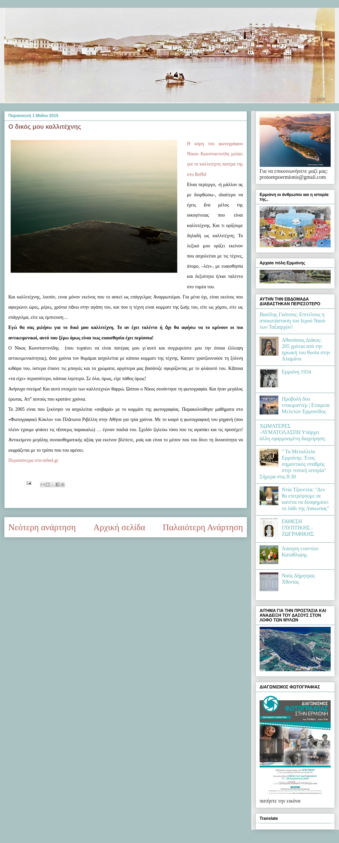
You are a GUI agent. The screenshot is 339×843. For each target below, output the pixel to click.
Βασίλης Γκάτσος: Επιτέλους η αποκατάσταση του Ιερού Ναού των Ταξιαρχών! (292, 320)
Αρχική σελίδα (119, 527)
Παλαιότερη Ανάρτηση (203, 527)
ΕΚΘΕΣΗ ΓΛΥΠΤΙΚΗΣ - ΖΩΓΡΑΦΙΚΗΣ (298, 527)
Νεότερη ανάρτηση (42, 527)
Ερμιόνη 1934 (296, 372)
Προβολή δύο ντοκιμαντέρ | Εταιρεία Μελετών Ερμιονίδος (306, 405)
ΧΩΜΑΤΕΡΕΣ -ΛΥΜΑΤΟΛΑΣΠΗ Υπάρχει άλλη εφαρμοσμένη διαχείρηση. (293, 432)
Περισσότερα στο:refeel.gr (33, 460)
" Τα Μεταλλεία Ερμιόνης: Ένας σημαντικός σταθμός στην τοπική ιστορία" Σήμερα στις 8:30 (293, 464)
